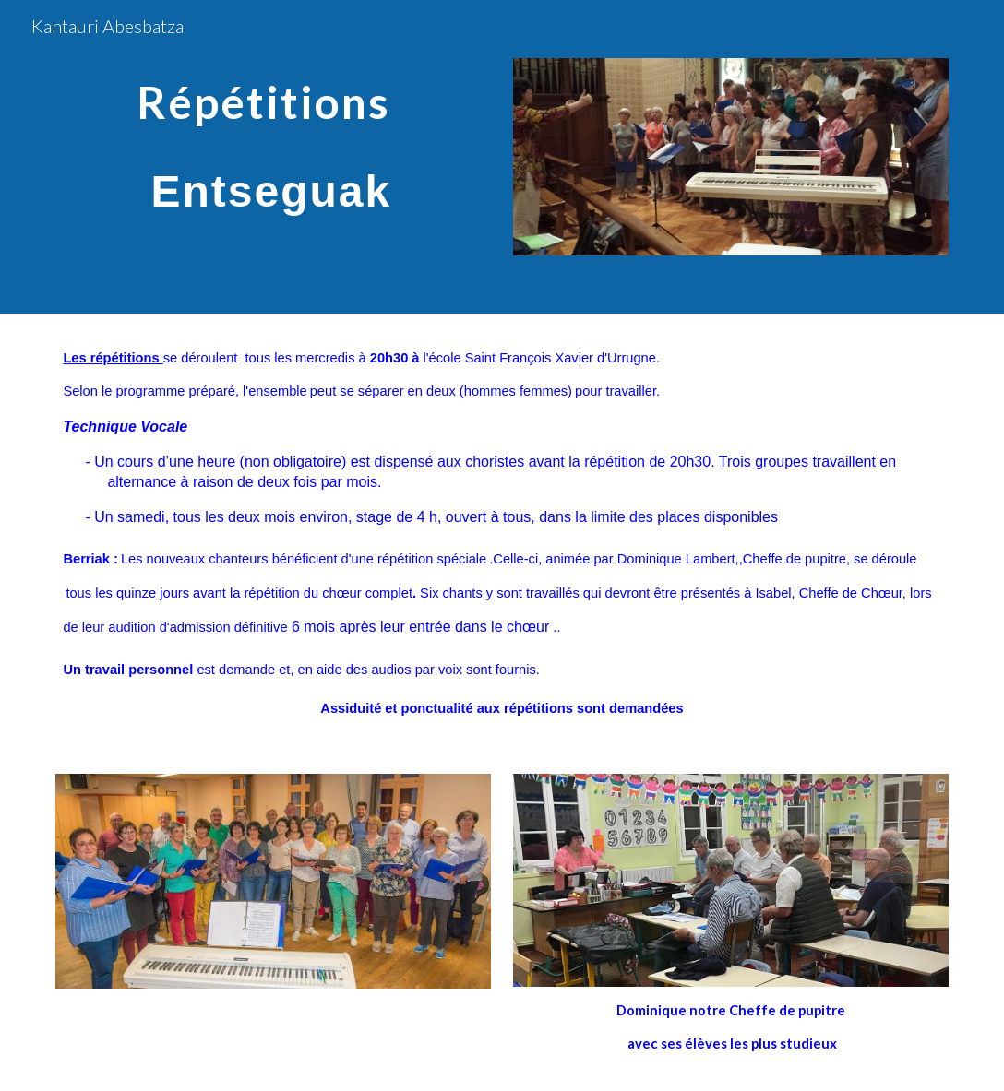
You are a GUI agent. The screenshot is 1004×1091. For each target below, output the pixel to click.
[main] (272, 135)
